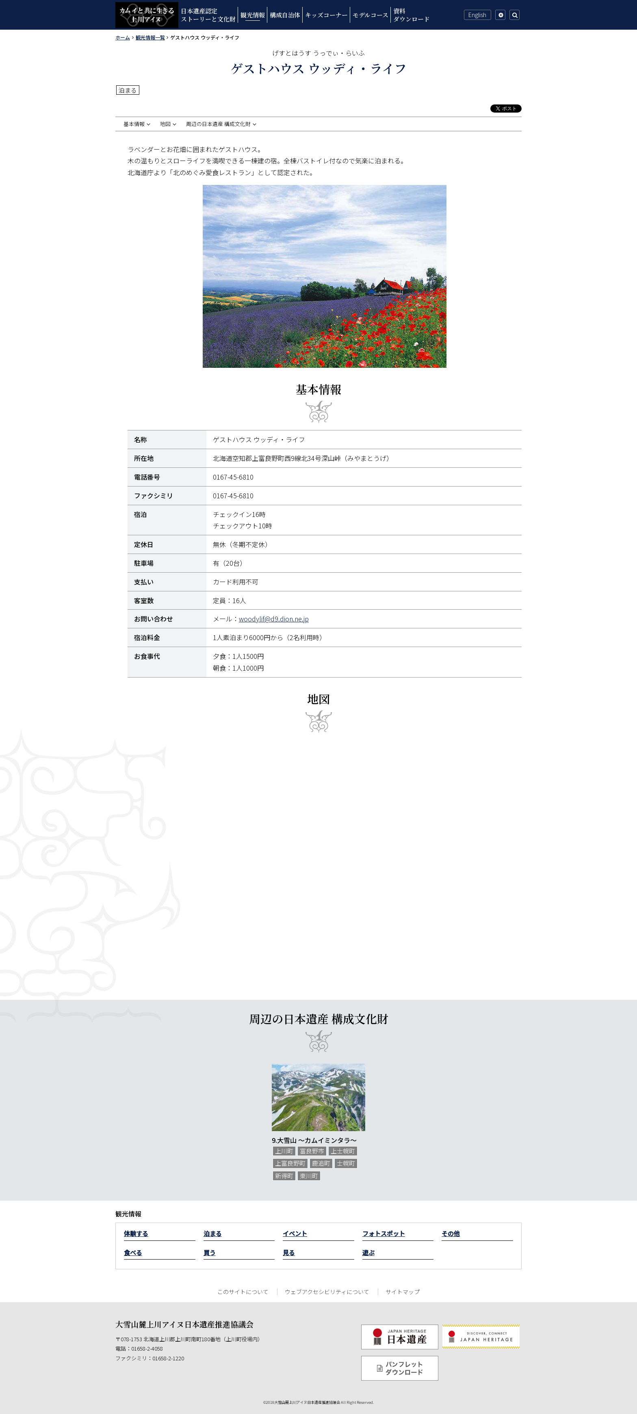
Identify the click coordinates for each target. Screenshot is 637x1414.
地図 (165, 124)
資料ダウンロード (411, 15)
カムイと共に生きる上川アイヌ (146, 15)
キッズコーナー (326, 15)
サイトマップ (403, 1292)
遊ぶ (368, 1252)
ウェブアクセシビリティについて (327, 1292)
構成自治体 (285, 15)
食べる (133, 1252)
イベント (295, 1233)
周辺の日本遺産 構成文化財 (218, 124)
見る (289, 1252)
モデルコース (370, 15)
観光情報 (252, 15)
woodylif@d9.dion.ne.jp (274, 618)
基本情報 (134, 124)
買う (210, 1252)
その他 (451, 1233)
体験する (136, 1233)
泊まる (213, 1233)
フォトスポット (383, 1233)
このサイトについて (243, 1292)
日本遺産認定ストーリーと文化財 (208, 15)
